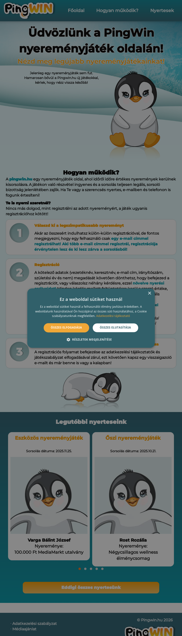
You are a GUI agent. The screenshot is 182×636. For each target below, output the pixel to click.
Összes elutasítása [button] (115, 328)
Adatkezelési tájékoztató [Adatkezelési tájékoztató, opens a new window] (113, 316)
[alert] (91, 318)
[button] (91, 339)
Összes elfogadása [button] (66, 328)
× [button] (149, 293)
